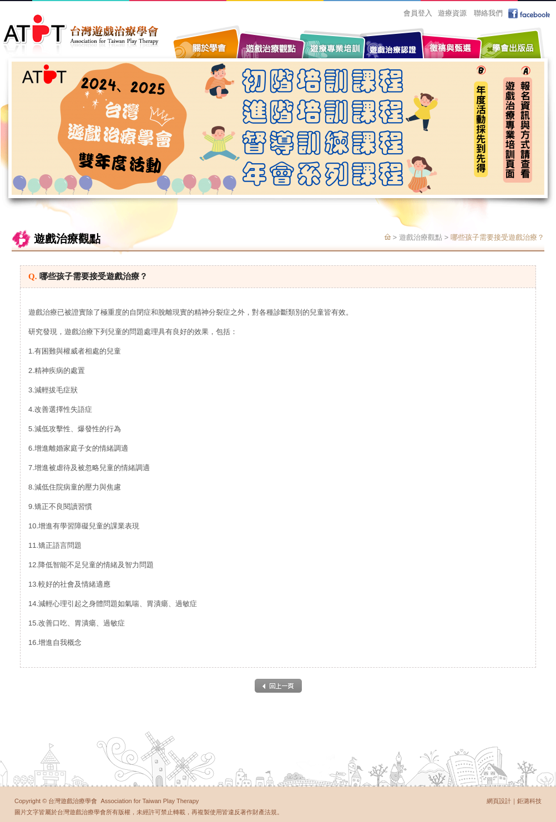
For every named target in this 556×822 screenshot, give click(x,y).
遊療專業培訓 (333, 40)
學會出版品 (511, 40)
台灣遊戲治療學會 (81, 34)
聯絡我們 (488, 13)
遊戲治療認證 (392, 46)
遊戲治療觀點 (272, 40)
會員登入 (417, 13)
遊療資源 (452, 13)
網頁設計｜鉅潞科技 (514, 801)
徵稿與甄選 (450, 40)
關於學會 (209, 40)
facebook (530, 13)
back (278, 686)
